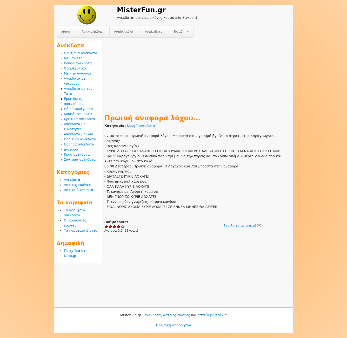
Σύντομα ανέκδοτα (80, 159)
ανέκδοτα (153, 315)
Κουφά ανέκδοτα (141, 126)
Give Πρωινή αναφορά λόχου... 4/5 (119, 226)
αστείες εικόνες (176, 315)
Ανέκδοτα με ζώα (78, 134)
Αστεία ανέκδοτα (91, 31)
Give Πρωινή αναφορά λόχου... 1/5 (106, 226)
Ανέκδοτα (72, 180)
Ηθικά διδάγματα (78, 109)
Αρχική (65, 31)
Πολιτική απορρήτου (173, 325)
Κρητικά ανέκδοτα (79, 119)
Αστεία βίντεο (153, 31)
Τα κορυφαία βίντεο (80, 230)
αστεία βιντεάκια (212, 315)
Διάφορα (71, 149)
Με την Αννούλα (77, 73)
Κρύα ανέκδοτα (77, 154)
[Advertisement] (197, 74)
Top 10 (179, 32)
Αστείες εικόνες (123, 31)
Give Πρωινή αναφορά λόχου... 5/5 (123, 226)
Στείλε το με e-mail (239, 226)
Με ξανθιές (73, 58)
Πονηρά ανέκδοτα (79, 144)
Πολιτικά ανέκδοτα (80, 139)
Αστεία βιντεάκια (78, 190)
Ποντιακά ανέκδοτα (80, 53)
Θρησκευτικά (75, 68)
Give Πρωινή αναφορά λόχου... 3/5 (115, 226)
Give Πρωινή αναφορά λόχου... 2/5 (110, 226)
